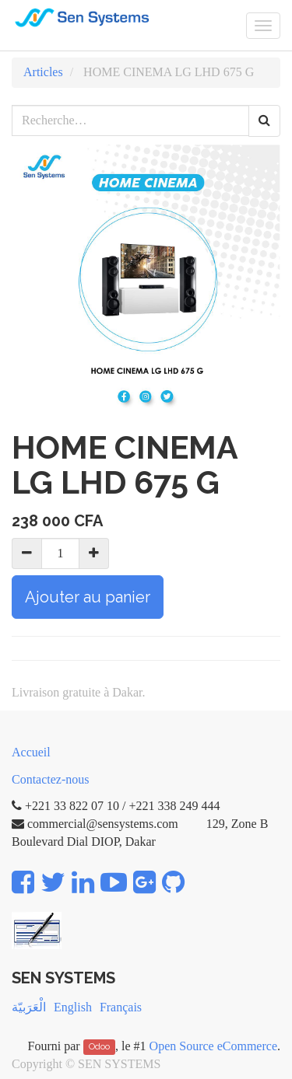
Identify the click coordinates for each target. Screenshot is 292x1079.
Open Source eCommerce (213, 1046)
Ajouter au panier (87, 597)
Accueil (31, 752)
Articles (43, 72)
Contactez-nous (51, 779)
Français (121, 1007)
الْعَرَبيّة (29, 1007)
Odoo (99, 1047)
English (73, 1007)
